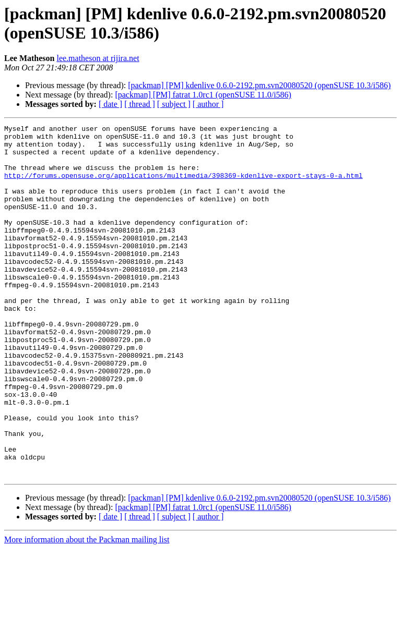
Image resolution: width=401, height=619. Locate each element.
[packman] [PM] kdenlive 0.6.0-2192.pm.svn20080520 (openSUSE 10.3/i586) (259, 85)
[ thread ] (139, 104)
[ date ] (110, 104)
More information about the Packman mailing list (86, 609)
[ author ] (208, 104)
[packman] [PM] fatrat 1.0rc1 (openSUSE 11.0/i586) (203, 94)
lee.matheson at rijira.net (97, 58)
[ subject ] (174, 104)
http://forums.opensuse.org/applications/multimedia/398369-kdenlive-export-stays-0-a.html (183, 186)
